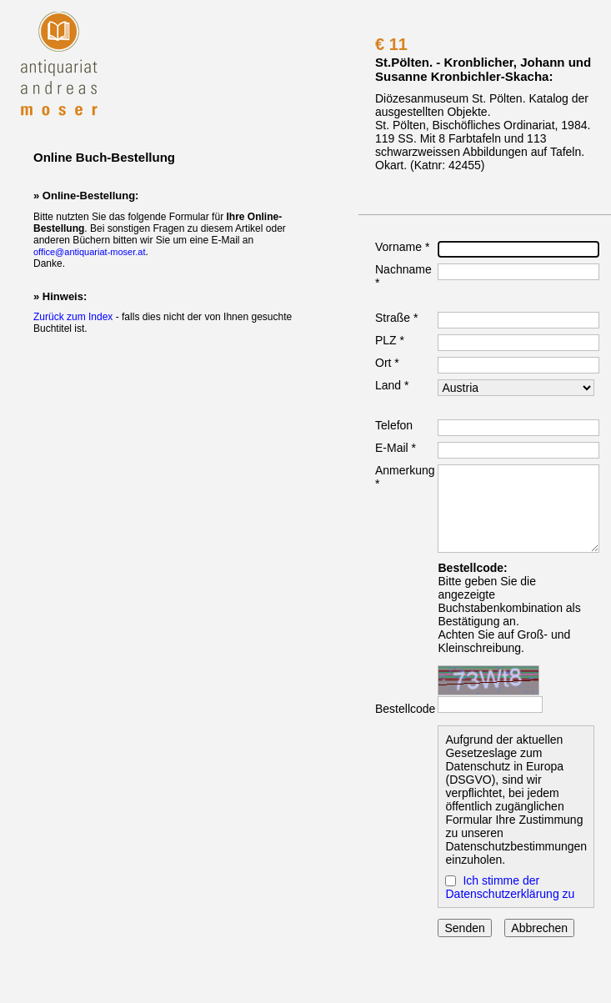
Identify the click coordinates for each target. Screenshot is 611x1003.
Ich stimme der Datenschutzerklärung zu (509, 887)
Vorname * (402, 246)
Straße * (396, 317)
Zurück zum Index (73, 317)
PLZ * (389, 340)
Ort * (387, 362)
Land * (391, 385)
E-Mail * (395, 447)
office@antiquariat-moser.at (89, 252)
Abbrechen (539, 928)
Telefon (394, 425)
